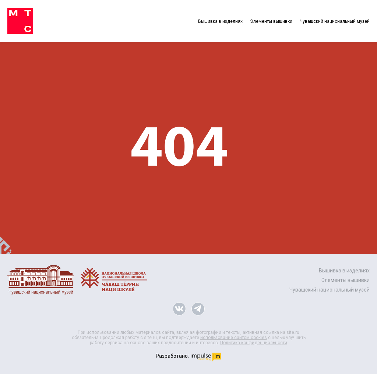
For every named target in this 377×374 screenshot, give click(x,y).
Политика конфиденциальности (253, 342)
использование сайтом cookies (233, 337)
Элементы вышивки (271, 21)
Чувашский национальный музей (335, 21)
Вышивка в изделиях (220, 21)
